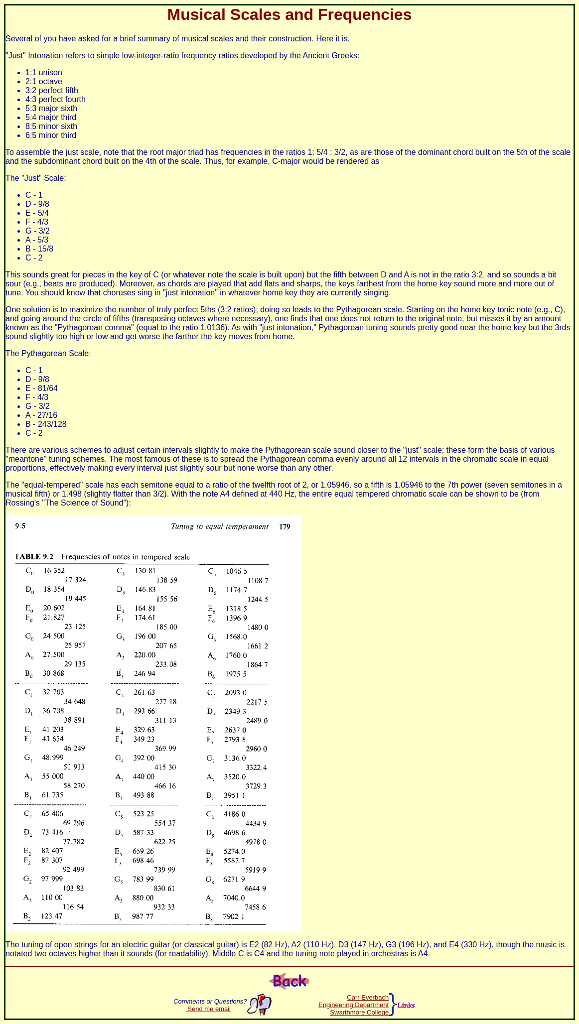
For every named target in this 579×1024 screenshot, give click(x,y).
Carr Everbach (368, 997)
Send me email (208, 1009)
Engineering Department (353, 1005)
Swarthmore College (359, 1012)
